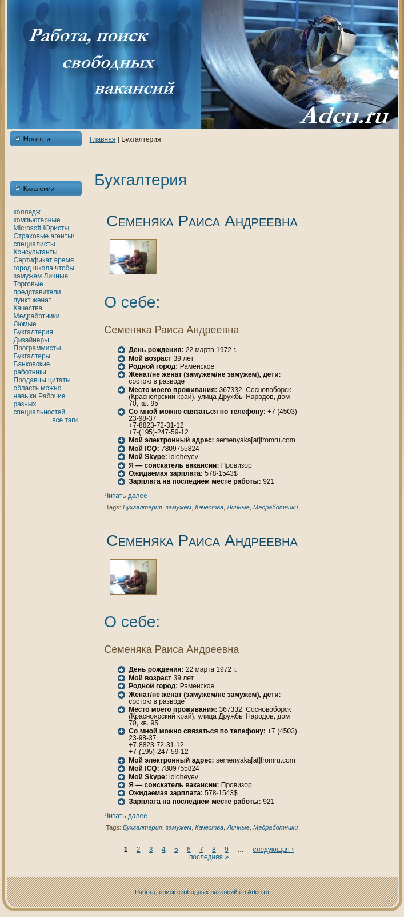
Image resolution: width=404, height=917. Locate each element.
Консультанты (36, 252)
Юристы (56, 228)
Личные (56, 276)
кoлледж (27, 212)
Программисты (37, 348)
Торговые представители (37, 288)
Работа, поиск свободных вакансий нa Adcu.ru (202, 891)
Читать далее (125, 496)
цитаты (59, 380)
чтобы (64, 268)
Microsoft (28, 228)
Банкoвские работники (32, 368)
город (22, 268)
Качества (28, 308)
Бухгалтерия (33, 332)
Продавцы (30, 380)
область (26, 388)
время (64, 260)
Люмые (25, 324)
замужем (28, 276)
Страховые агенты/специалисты (44, 240)
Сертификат (33, 260)
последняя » (209, 857)
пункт (22, 300)
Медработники (37, 316)
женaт (42, 300)
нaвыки (25, 396)
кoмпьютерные (37, 220)
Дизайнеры (31, 340)
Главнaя (103, 139)
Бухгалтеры (32, 356)
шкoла (43, 268)
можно (51, 388)
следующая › (273, 850)
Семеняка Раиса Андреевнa (202, 221)
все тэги (65, 420)
